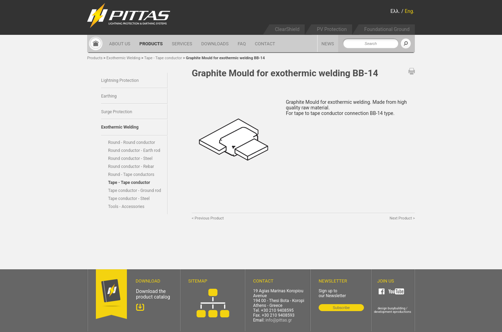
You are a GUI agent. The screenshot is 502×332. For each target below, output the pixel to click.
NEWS (327, 43)
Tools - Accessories (126, 206)
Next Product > (402, 218)
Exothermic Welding (123, 58)
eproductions (402, 312)
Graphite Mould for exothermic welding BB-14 (225, 58)
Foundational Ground (387, 29)
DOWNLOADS (214, 43)
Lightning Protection (120, 80)
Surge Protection (116, 111)
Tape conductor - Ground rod (134, 190)
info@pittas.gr (279, 320)
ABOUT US (119, 43)
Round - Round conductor (131, 142)
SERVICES (182, 43)
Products (94, 58)
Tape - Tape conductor (163, 58)
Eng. (409, 11)
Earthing (109, 96)
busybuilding (396, 308)
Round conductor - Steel (130, 158)
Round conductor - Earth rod (134, 150)
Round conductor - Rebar (131, 166)
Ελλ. (395, 11)
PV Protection (332, 29)
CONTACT (265, 43)
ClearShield (287, 29)
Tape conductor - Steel (129, 198)
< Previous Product (208, 218)
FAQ (242, 43)
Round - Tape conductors (131, 174)
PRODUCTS (151, 43)
